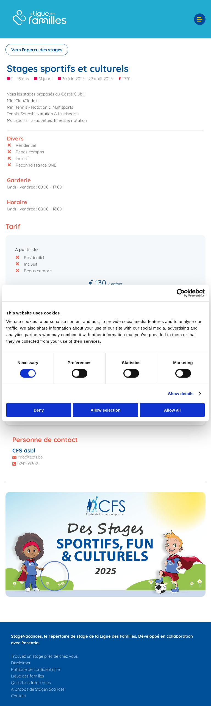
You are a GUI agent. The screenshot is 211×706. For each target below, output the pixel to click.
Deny (39, 410)
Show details (181, 393)
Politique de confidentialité (35, 669)
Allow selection (105, 410)
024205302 (27, 463)
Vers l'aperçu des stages (36, 49)
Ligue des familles (27, 676)
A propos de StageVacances (38, 689)
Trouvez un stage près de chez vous (44, 656)
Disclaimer (21, 662)
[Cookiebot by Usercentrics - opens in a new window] (181, 293)
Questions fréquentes (31, 682)
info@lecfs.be (30, 457)
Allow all (172, 410)
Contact (18, 695)
